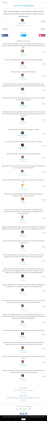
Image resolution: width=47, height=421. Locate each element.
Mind (21, 326)
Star (23, 264)
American (23, 123)
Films (26, 55)
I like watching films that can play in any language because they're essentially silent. (23, 330)
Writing (20, 67)
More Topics (23, 392)
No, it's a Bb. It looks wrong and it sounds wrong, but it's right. (23, 129)
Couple (23, 25)
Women (25, 236)
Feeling (21, 55)
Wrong (23, 137)
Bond (27, 161)
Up (22, 93)
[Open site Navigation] (44, 2)
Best (24, 250)
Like (26, 250)
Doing (27, 67)
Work (21, 366)
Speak (21, 149)
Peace (23, 294)
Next (42, 29)
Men (20, 236)
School (21, 203)
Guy (25, 280)
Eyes (25, 326)
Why (21, 264)
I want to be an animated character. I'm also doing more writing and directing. (23, 59)
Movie (21, 280)
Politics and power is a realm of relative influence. (23, 71)
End (27, 189)
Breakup (29, 25)
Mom (26, 203)
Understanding (23, 189)
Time (20, 161)
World (20, 123)
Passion (25, 366)
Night (25, 352)
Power (20, 79)
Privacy (20, 408)
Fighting (19, 25)
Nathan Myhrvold (23, 397)
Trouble (25, 264)
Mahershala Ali (16, 397)
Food (23, 326)
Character (23, 67)
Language (23, 338)
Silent (26, 338)
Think (24, 280)
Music (21, 294)
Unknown (22, 175)
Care (23, 222)
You (21, 107)
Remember (23, 161)
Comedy (25, 310)
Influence (26, 79)
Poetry (20, 175)
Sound (26, 294)
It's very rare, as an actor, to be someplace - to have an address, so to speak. (23, 141)
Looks (21, 137)
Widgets (29, 408)
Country (21, 250)
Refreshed (26, 175)
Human (26, 222)
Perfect (26, 123)
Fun (23, 203)
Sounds (26, 137)
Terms (16, 408)
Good (21, 310)
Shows (26, 25)
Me (23, 55)
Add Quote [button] (25, 408)
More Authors (23, 399)
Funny (23, 310)
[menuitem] (16, 409)
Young (18, 390)
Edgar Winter (9, 397)
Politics (23, 79)
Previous (5, 29)
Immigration (30, 390)
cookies (9, 416)
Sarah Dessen (36, 397)
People (21, 222)
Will (25, 107)
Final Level (30, 406)
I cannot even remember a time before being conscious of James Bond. (23, 153)
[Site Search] (41, 2)
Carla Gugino (30, 397)
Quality (23, 107)
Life (21, 93)
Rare (26, 149)
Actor (24, 149)
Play (17, 25)
